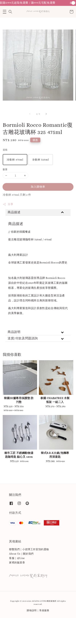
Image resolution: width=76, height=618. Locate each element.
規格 (5, 149)
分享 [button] (8, 204)
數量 (5, 169)
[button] (5, 12)
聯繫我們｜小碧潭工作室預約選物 (29, 549)
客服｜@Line (17, 558)
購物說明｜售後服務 (38, 610)
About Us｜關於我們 (21, 553)
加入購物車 (38, 186)
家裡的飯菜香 (17, 562)
